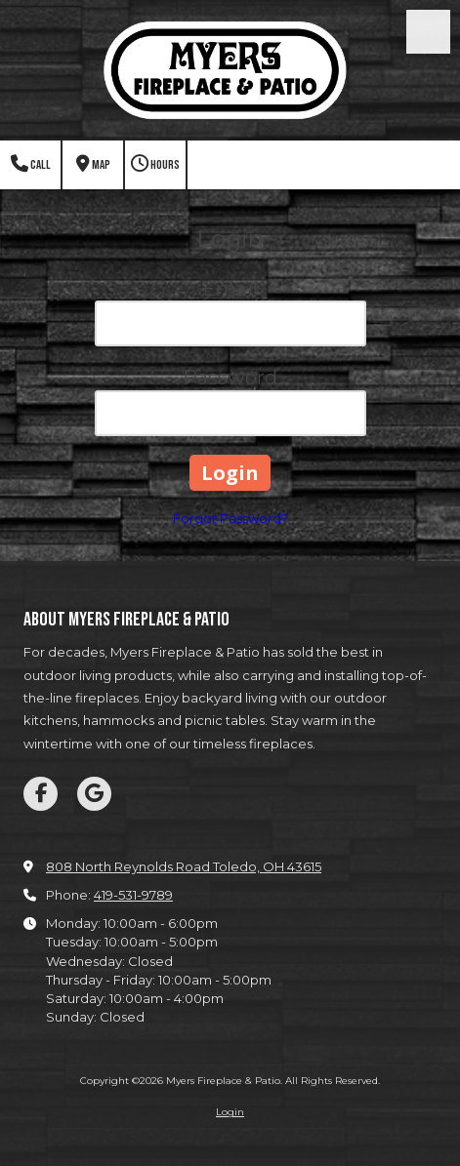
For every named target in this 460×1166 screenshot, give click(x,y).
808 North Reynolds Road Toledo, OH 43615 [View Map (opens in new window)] (183, 866)
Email (230, 289)
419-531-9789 (133, 895)
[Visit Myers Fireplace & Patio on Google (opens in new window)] (94, 794)
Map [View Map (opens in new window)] (93, 164)
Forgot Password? (230, 518)
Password (230, 377)
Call (31, 164)
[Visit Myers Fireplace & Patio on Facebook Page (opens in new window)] (40, 794)
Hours (155, 164)
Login (230, 1112)
